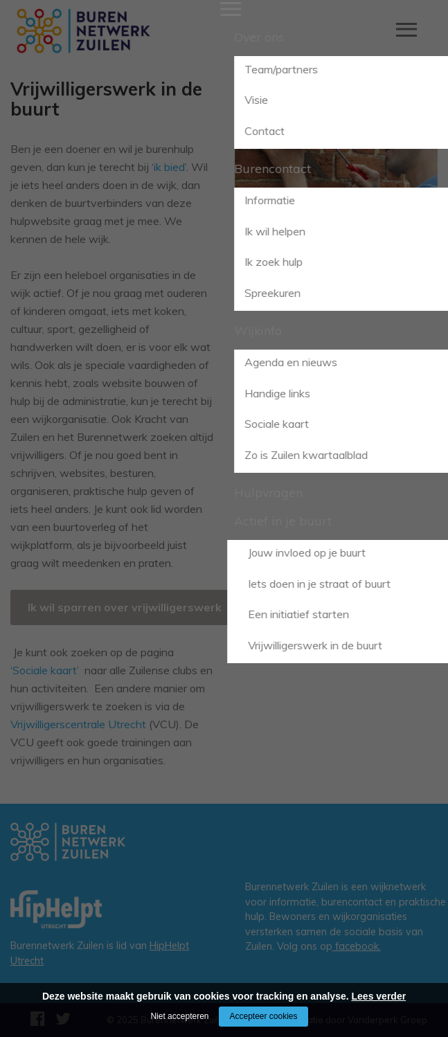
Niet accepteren (179, 1016)
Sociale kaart (44, 670)
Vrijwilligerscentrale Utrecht (78, 724)
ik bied (169, 167)
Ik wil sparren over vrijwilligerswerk (125, 607)
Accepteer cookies (263, 1016)
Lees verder (379, 996)
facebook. (356, 946)
